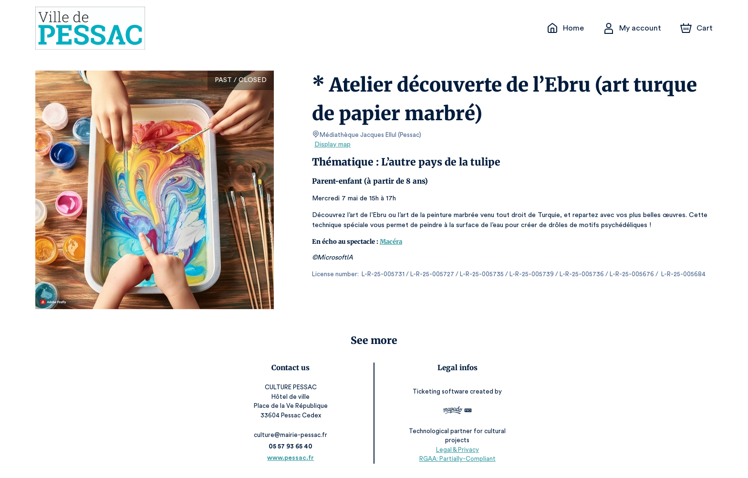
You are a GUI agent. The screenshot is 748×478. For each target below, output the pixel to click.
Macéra (391, 242)
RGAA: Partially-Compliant (457, 458)
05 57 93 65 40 (291, 446)
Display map (332, 144)
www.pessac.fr (291, 457)
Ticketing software (442, 391)
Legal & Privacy (457, 449)
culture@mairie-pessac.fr (291, 434)
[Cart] (697, 28)
